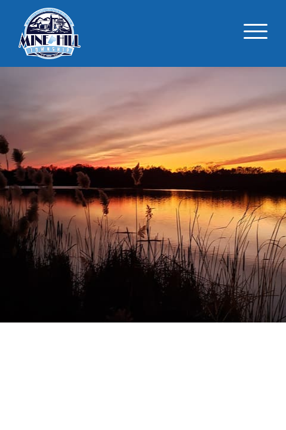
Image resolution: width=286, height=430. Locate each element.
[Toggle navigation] (255, 33)
